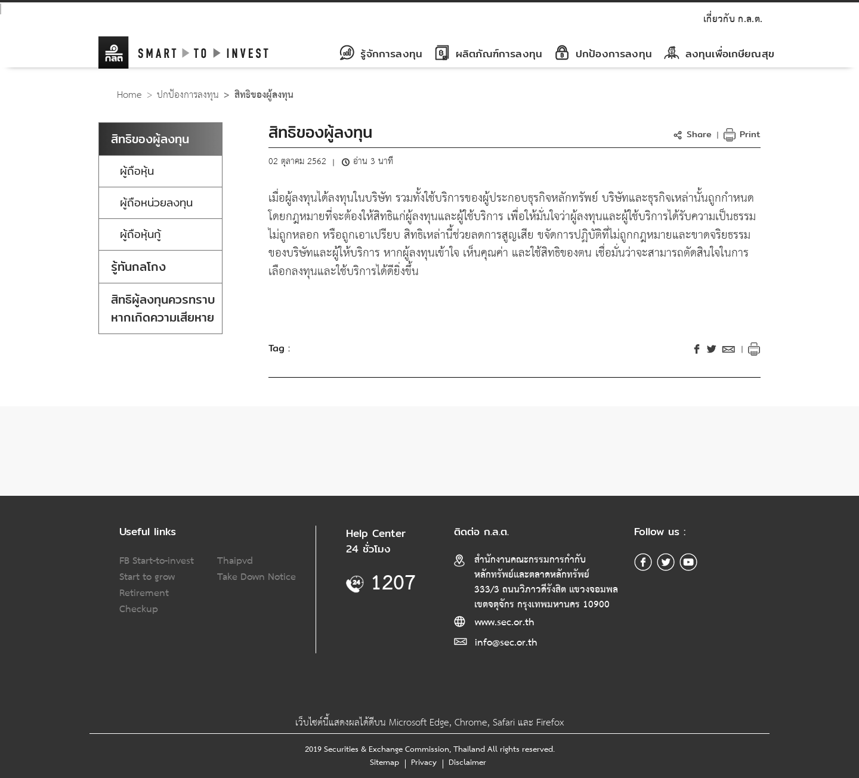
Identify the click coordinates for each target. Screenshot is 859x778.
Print (742, 134)
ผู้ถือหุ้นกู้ (140, 234)
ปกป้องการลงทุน (188, 95)
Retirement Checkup (144, 601)
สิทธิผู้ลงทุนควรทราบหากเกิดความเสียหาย (163, 308)
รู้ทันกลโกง (138, 266)
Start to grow (147, 577)
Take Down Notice (256, 577)
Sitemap (384, 762)
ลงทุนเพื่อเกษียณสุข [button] (719, 53)
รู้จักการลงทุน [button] (380, 53)
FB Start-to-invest (156, 561)
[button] (694, 134)
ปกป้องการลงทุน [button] (603, 53)
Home (129, 95)
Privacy (424, 762)
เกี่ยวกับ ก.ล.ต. (732, 19)
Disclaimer (467, 762)
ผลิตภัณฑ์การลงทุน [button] (488, 53)
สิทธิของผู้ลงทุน (150, 138)
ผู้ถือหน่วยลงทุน (156, 202)
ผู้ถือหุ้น (137, 171)
